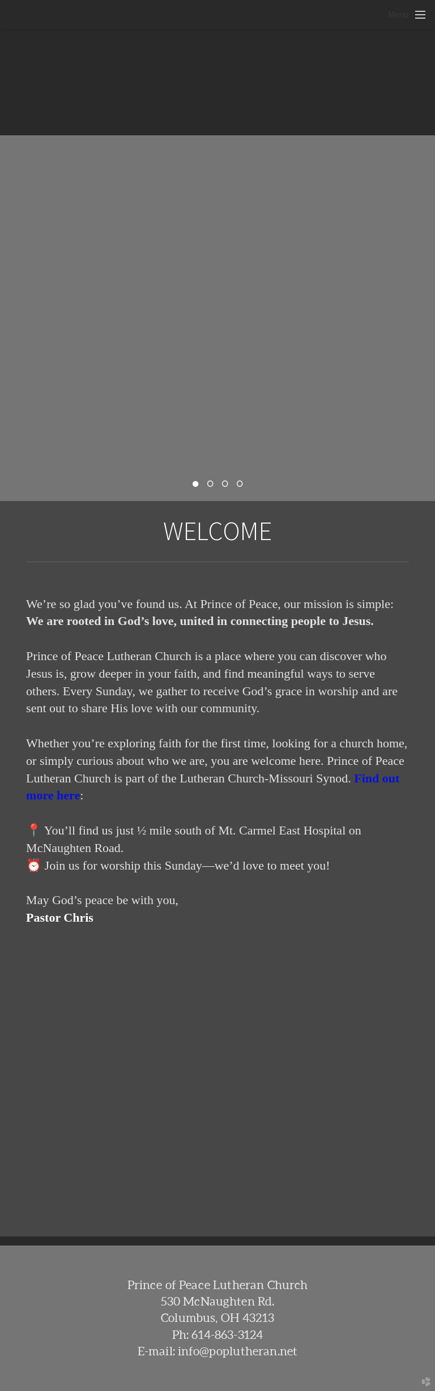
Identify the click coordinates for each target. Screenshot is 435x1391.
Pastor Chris (59, 917)
